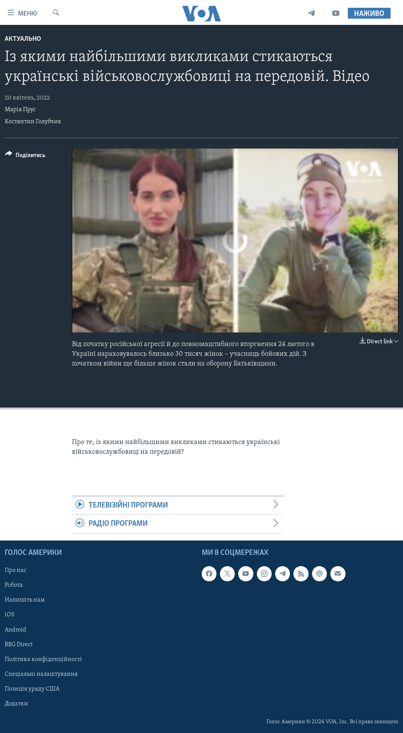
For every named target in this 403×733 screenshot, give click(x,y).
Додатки (16, 703)
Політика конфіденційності (43, 659)
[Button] (25, 156)
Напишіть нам (25, 600)
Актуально (23, 39)
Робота (14, 585)
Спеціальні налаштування (41, 674)
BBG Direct (19, 644)
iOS (9, 615)
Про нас (15, 570)
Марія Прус (20, 110)
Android (15, 629)
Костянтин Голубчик (33, 122)
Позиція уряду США (32, 689)
